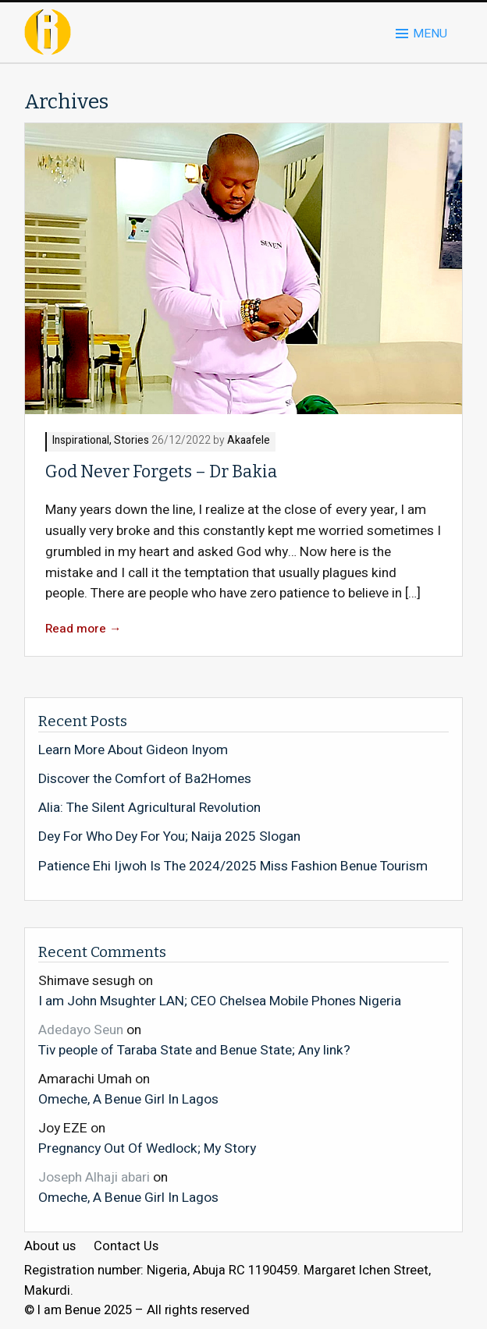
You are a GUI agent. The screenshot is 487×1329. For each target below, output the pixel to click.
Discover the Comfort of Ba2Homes (144, 779)
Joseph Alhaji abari (94, 1177)
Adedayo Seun (80, 1030)
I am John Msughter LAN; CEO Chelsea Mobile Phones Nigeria (219, 1000)
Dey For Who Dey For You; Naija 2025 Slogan (169, 836)
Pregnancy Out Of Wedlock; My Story (147, 1148)
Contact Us (126, 1246)
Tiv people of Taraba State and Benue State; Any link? (194, 1049)
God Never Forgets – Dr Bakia (161, 472)
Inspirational (80, 441)
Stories (131, 441)
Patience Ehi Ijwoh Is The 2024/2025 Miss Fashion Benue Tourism (233, 866)
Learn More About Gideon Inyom (133, 750)
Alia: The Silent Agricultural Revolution (149, 808)
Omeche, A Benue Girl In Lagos (128, 1099)
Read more (83, 629)
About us (50, 1246)
